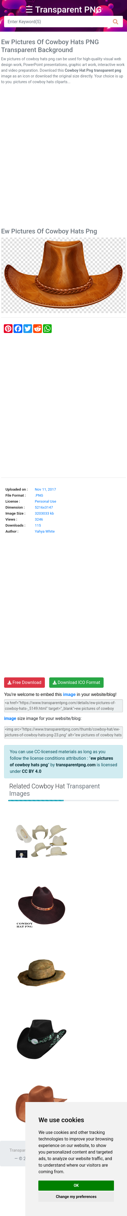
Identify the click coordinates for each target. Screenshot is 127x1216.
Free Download (24, 682)
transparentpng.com (76, 764)
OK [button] (76, 1185)
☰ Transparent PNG (63, 9)
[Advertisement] (63, 157)
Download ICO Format (76, 682)
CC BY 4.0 (32, 771)
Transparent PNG (25, 1150)
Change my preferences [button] (76, 1196)
